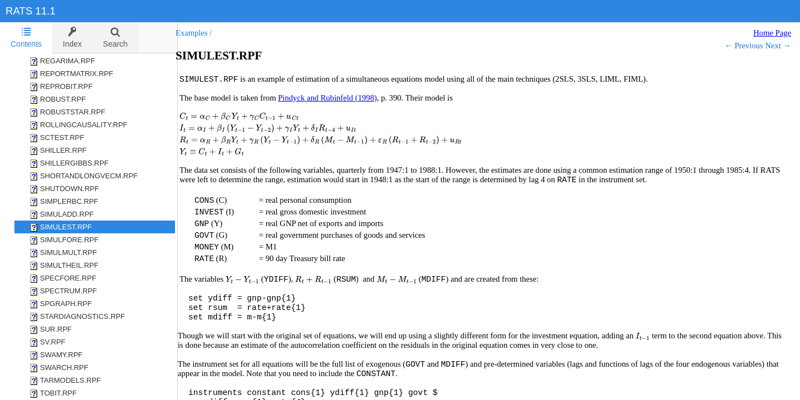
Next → (778, 45)
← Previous (743, 45)
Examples (203, 32)
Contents (26, 37)
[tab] (26, 37)
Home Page (772, 32)
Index (72, 37)
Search (115, 37)
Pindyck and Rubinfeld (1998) (338, 97)
